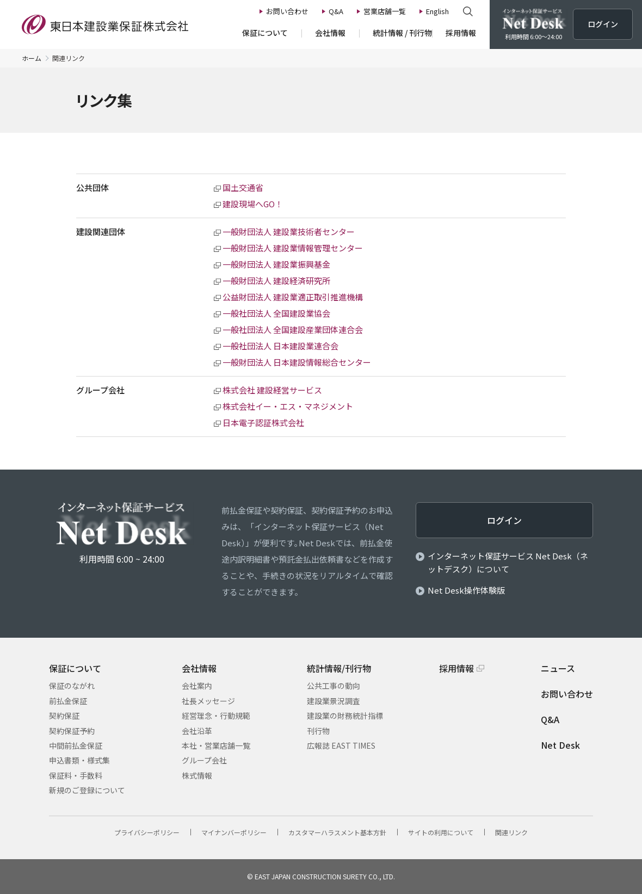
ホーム (31, 58)
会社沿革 (197, 730)
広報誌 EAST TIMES (341, 745)
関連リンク (511, 832)
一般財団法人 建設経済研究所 (276, 280)
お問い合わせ (567, 693)
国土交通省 (243, 187)
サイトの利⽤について (440, 832)
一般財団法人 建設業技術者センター (289, 231)
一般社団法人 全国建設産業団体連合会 (293, 329)
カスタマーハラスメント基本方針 (337, 832)
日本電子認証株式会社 (263, 422)
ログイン (504, 520)
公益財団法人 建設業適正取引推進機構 (293, 297)
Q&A (550, 719)
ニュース (558, 668)
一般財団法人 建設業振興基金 (276, 264)
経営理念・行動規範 (216, 715)
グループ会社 (204, 760)
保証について (75, 668)
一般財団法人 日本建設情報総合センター (297, 362)
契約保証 (64, 715)
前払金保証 (68, 700)
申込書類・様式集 (79, 760)
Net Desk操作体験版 (466, 590)
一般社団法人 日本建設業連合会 (280, 346)
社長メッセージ (208, 700)
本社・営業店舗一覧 (216, 745)
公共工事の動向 (333, 685)
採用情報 (456, 668)
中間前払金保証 (75, 745)
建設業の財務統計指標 (345, 715)
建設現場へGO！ (253, 203)
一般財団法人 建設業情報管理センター (293, 248)
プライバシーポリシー (147, 832)
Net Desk (560, 744)
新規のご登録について (87, 790)
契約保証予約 (72, 730)
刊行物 (318, 730)
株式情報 (197, 775)
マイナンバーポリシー (234, 832)
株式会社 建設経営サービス (272, 390)
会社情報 (199, 668)
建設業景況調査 (333, 700)
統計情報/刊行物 (339, 668)
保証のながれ (72, 685)
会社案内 (197, 685)
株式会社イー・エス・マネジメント (288, 406)
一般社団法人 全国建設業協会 (276, 313)
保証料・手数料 (75, 775)
